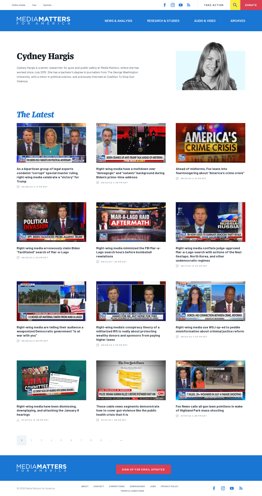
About (85, 486)
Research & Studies (163, 21)
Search (235, 5)
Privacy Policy (169, 486)
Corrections (117, 486)
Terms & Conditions (132, 490)
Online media (18, 5)
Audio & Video (205, 21)
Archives (237, 21)
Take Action (214, 5)
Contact (98, 486)
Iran (34, 5)
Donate (251, 5)
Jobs (153, 486)
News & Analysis (118, 21)
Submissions (137, 486)
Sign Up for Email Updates (143, 469)
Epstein (47, 5)
